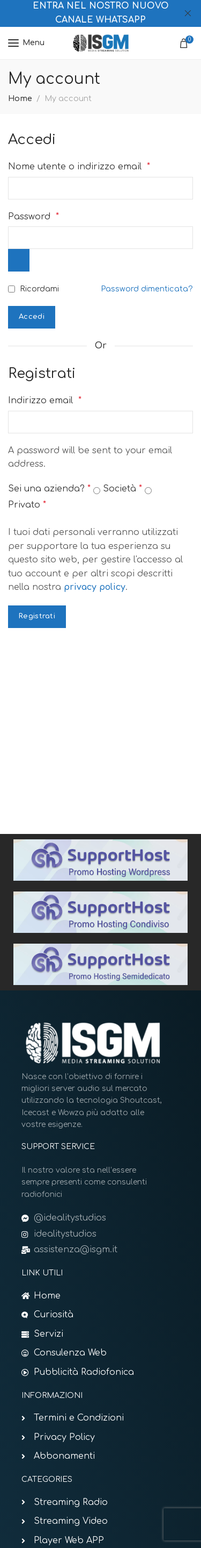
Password (33, 217)
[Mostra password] (18, 260)
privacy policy (94, 587)
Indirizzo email (44, 400)
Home (20, 98)
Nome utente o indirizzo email (79, 167)
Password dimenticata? (147, 288)
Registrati (37, 616)
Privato (27, 505)
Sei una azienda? (49, 489)
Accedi (31, 316)
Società (122, 489)
